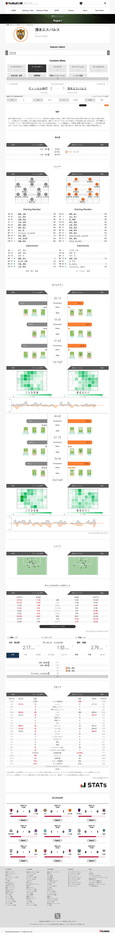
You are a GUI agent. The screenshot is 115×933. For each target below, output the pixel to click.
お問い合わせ (72, 921)
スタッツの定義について (100, 777)
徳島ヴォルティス (31, 898)
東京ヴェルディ (9, 882)
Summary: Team (28, 10)
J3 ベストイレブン (73, 886)
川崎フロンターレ (10, 886)
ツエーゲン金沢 (51, 882)
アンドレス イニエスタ (26, 233)
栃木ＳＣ (49, 874)
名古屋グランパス (10, 891)
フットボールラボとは (94, 875)
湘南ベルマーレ (30, 887)
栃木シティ (29, 882)
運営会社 (65, 921)
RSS (106, 105)
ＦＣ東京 (7, 880)
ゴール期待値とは (93, 886)
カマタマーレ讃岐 (51, 894)
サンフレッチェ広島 (10, 901)
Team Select (99, 10)
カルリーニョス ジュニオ (78, 236)
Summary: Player (42, 10)
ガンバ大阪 (8, 894)
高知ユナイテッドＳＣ (53, 898)
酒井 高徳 (22, 225)
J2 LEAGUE (29, 869)
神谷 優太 (73, 238)
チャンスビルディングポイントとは (97, 631)
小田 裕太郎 (22, 238)
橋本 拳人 (22, 227)
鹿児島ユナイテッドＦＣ (53, 903)
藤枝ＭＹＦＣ (29, 896)
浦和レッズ (8, 875)
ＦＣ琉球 (49, 905)
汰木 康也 (22, 236)
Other (90, 869)
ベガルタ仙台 (29, 875)
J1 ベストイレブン (73, 875)
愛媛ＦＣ (49, 896)
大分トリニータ (30, 903)
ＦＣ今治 (28, 900)
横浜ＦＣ (28, 886)
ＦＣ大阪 (49, 887)
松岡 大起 (73, 258)
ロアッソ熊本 (50, 901)
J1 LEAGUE (8, 869)
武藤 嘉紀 (22, 241)
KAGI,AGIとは (92, 879)
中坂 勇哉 (22, 264)
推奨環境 (47, 921)
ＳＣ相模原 (50, 877)
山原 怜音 (73, 225)
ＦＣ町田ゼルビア (10, 884)
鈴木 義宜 (73, 222)
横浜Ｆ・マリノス (10, 887)
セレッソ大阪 (8, 896)
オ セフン (73, 264)
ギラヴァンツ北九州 (52, 900)
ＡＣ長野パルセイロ (52, 880)
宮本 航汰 (73, 227)
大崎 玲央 (22, 219)
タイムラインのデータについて (98, 533)
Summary (70, 869)
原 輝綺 (72, 219)
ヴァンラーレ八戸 (31, 874)
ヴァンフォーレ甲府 (31, 889)
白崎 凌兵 (73, 230)
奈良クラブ (50, 889)
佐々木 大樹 (22, 261)
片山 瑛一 (73, 217)
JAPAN (56, 10)
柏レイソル (8, 879)
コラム (90, 872)
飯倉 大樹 (22, 214)
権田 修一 (73, 214)
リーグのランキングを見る (57, 626)
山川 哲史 (22, 217)
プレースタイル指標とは (95, 880)
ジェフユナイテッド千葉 (11, 877)
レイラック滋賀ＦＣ (52, 886)
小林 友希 (22, 222)
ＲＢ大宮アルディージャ (32, 884)
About (85, 10)
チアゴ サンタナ (75, 241)
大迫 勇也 (22, 267)
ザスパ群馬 (50, 875)
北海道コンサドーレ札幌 (32, 872)
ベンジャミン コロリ (77, 267)
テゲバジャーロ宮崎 (31, 905)
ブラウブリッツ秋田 (31, 877)
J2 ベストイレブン (73, 880)
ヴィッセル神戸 (38, 88)
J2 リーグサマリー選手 (74, 879)
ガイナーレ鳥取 (51, 891)
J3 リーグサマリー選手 (74, 884)
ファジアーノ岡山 (10, 900)
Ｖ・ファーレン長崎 (10, 905)
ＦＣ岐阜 (49, 884)
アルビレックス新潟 (31, 891)
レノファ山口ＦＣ (51, 893)
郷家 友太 (22, 258)
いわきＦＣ (29, 880)
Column (71, 10)
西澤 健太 (73, 233)
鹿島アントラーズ (10, 872)
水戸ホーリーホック (10, 874)
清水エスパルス (77, 88)
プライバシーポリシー (56, 921)
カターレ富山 (29, 893)
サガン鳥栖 (29, 901)
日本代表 (91, 874)
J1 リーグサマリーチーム (74, 872)
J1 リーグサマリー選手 (74, 874)
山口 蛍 (21, 230)
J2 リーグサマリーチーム (74, 877)
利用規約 (42, 921)
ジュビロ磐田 (29, 894)
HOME (13, 10)
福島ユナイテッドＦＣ (53, 872)
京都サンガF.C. (9, 893)
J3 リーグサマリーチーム (74, 882)
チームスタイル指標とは (95, 882)
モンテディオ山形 (31, 879)
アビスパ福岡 (8, 903)
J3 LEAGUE (50, 869)
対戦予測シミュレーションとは (97, 884)
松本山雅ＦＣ (50, 879)
